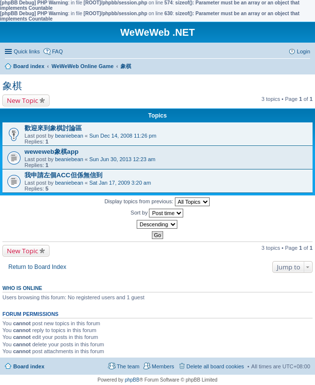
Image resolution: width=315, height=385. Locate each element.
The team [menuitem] (128, 366)
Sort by (157, 213)
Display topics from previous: (157, 201)
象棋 (12, 85)
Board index (29, 366)
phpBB (132, 380)
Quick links (27, 51)
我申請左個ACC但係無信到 (63, 175)
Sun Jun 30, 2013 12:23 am (122, 159)
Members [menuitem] (163, 366)
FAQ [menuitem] (57, 51)
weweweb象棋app (51, 151)
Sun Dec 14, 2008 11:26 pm (122, 136)
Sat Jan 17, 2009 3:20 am (120, 183)
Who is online (22, 288)
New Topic (22, 100)
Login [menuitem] (303, 51)
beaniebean (69, 136)
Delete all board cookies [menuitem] (215, 366)
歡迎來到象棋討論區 (53, 128)
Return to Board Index (37, 267)
